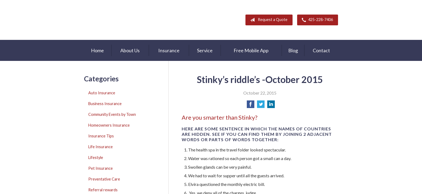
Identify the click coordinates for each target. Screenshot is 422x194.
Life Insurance (100, 146)
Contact (321, 50)
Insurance (169, 50)
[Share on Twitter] (261, 105)
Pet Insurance (100, 168)
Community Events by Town (112, 114)
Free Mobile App (251, 50)
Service (205, 50)
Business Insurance (105, 103)
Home (97, 50)
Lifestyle (95, 157)
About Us (130, 50)
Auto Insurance (101, 93)
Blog (293, 50)
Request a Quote (267, 20)
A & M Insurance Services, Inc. (117, 20)
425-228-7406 (316, 20)
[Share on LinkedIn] (271, 105)
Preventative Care (104, 179)
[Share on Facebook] (250, 105)
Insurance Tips (101, 136)
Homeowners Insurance (109, 125)
